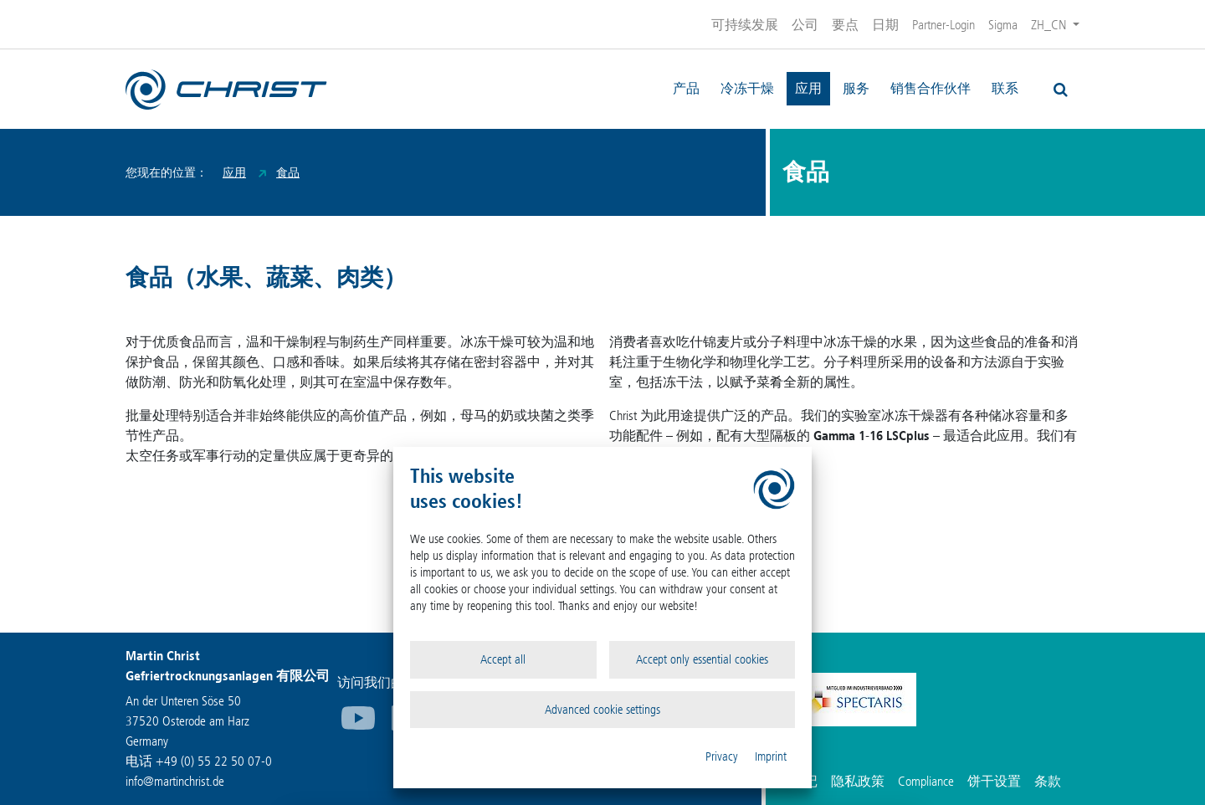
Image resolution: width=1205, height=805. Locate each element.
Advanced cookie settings (602, 709)
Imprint (771, 756)
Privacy (721, 756)
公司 (805, 25)
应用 (808, 88)
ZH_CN (1050, 25)
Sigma (1003, 25)
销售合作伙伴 (930, 88)
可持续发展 (744, 25)
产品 (686, 88)
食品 (288, 173)
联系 (1005, 88)
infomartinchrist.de (175, 781)
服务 (856, 88)
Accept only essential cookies (702, 659)
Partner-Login (943, 25)
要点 (845, 25)
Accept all (503, 659)
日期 (885, 25)
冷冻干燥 (747, 88)
